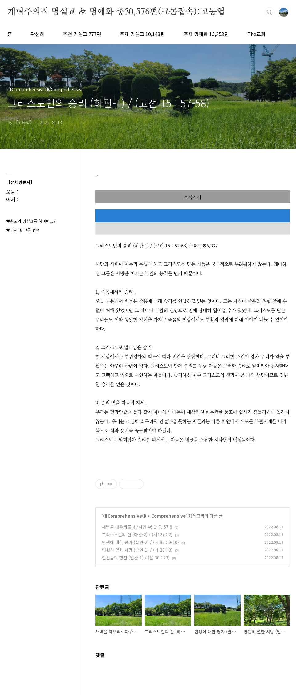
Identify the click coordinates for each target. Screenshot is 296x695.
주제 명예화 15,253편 (206, 34)
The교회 (256, 34)
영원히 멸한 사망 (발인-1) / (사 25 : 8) (137, 550)
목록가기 (192, 196)
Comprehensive (168, 516)
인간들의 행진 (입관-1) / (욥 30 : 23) (136, 558)
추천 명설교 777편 (82, 34)
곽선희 (37, 34)
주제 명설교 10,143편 (142, 34)
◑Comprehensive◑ (124, 516)
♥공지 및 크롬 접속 (23, 230)
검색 (269, 12)
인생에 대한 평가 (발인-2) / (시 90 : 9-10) (140, 542)
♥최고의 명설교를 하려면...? (30, 221)
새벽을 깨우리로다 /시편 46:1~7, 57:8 (137, 527)
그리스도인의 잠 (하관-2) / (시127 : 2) (137, 534)
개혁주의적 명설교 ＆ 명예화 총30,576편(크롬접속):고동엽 (116, 12)
